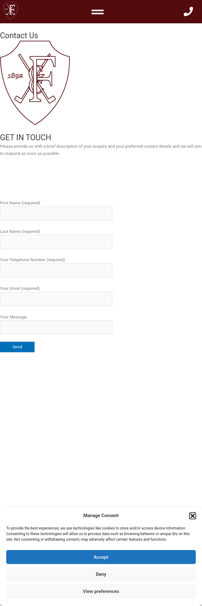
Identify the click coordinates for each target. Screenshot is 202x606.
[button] (193, 516)
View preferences (101, 591)
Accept (101, 557)
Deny (101, 574)
